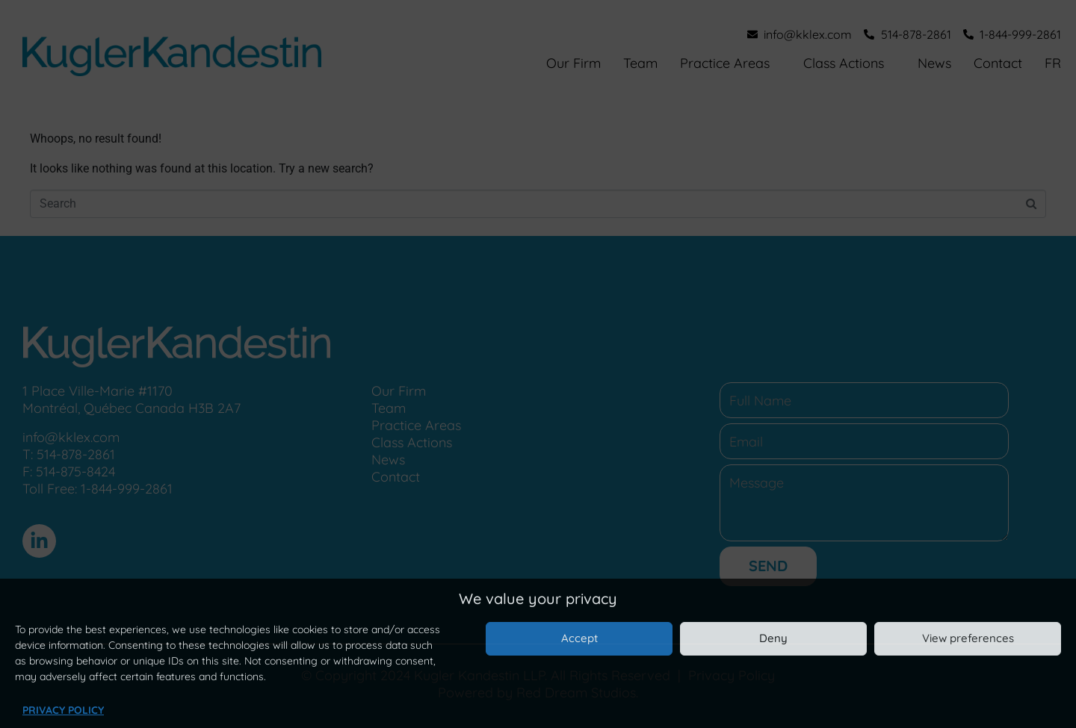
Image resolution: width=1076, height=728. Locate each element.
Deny (773, 638)
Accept (579, 638)
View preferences (968, 638)
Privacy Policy (63, 710)
